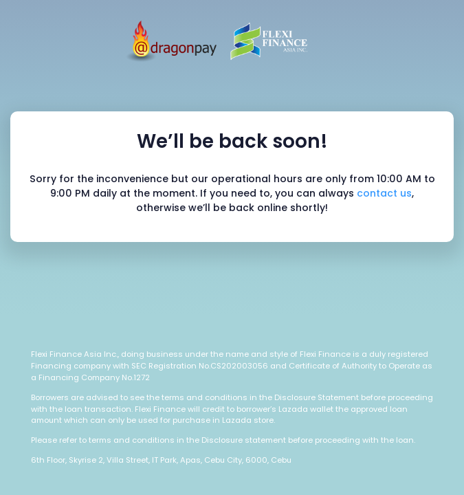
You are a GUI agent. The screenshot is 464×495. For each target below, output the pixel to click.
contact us (384, 193)
